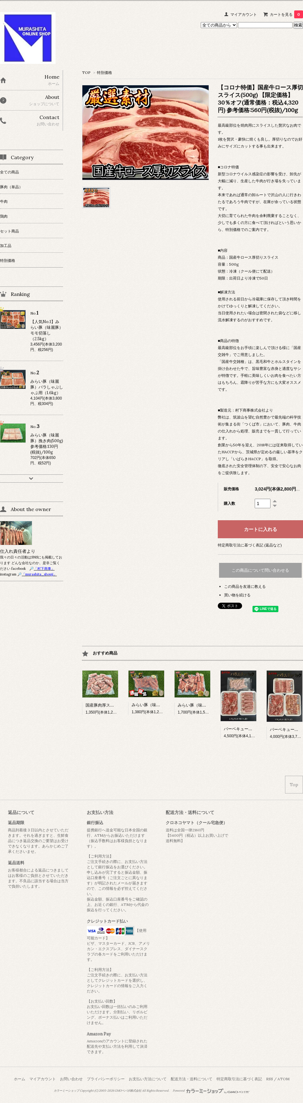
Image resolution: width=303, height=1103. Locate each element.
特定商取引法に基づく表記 (239, 1078)
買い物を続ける (237, 595)
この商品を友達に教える (245, 586)
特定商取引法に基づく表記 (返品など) (250, 545)
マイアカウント (243, 14)
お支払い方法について (148, 1078)
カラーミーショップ (66, 1091)
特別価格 (104, 72)
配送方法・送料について (191, 1078)
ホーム (19, 1078)
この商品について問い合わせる (260, 570)
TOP (86, 72)
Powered (211, 1091)
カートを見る (286, 14)
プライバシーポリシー (106, 1078)
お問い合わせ (71, 1078)
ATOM (283, 1078)
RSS (269, 1078)
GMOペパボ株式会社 (128, 1091)
